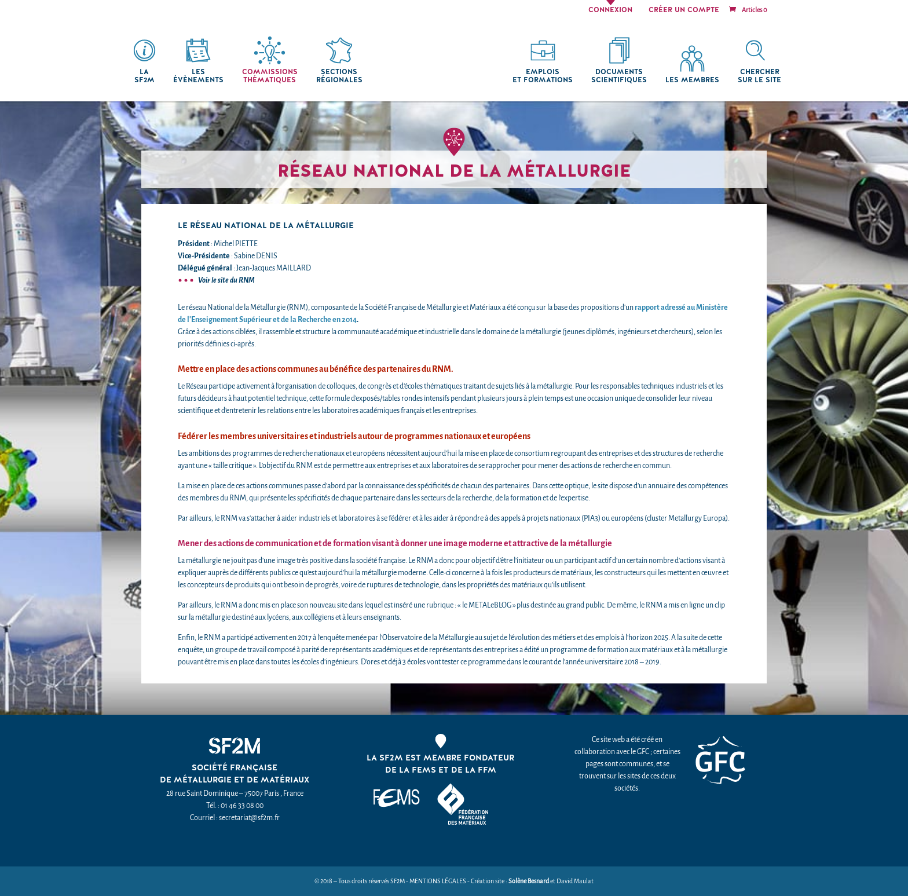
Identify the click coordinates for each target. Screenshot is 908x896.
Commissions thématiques (270, 76)
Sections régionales (339, 76)
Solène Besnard (528, 881)
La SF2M (144, 76)
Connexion (610, 10)
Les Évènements (198, 76)
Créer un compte (684, 10)
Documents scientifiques (619, 76)
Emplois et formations (542, 76)
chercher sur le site (759, 76)
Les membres (692, 80)
